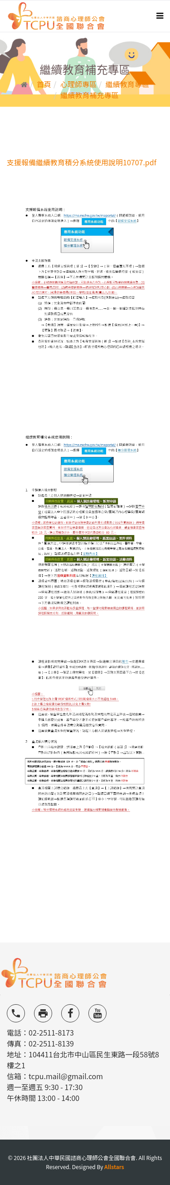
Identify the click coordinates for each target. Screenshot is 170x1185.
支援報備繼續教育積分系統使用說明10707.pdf (81, 162)
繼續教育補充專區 (89, 94)
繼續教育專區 (127, 84)
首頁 (44, 84)
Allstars (114, 1166)
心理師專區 (78, 84)
